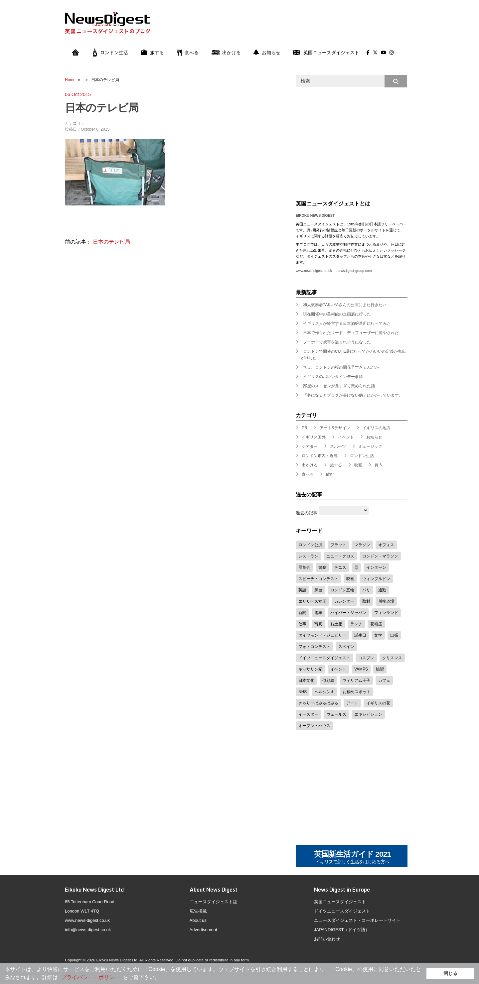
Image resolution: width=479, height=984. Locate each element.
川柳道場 (386, 601)
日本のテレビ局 (111, 242)
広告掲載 (198, 911)
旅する (152, 53)
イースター (308, 714)
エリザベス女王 (312, 601)
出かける (226, 53)
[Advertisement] (286, 28)
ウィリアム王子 (356, 680)
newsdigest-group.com (354, 271)
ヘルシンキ (325, 691)
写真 (318, 624)
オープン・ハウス (314, 725)
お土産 (336, 624)
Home (70, 79)
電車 (318, 612)
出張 (394, 635)
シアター (310, 446)
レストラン (308, 556)
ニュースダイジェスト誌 (213, 901)
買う (379, 465)
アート (352, 703)
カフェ (384, 680)
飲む (330, 474)
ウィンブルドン (376, 578)
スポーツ (338, 446)
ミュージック (370, 446)
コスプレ (366, 658)
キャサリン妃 (310, 669)
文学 (378, 635)
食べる (188, 53)
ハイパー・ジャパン (348, 612)
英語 (302, 590)
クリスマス (392, 658)
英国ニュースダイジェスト (326, 53)
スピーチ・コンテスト (318, 578)
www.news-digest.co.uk (314, 271)
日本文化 (306, 680)
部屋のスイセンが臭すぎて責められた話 (339, 386)
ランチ (356, 624)
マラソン (362, 545)
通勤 (382, 590)
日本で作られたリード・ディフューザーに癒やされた (351, 332)
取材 (366, 601)
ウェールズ (336, 714)
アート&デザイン (335, 428)
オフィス (386, 545)
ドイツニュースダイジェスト (324, 658)
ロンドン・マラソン (380, 556)
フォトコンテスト (314, 646)
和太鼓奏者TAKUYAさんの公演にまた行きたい (345, 305)
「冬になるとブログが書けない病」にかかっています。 (353, 395)
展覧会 (304, 567)
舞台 (318, 590)
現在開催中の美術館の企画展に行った (337, 314)
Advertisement (203, 929)
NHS (302, 691)
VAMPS (361, 669)
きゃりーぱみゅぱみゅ (318, 703)
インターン (376, 567)
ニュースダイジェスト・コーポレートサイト (357, 920)
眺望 (380, 669)
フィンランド (386, 612)
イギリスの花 (378, 703)
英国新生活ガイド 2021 (352, 857)
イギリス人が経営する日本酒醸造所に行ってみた (347, 323)
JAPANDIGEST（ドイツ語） (342, 929)
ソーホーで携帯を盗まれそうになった (337, 342)
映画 (358, 465)
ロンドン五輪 (342, 590)
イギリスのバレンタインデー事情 (333, 376)
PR (304, 428)
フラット (338, 545)
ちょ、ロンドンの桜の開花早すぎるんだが (341, 367)
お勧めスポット (357, 691)
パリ (366, 590)
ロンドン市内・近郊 (320, 455)
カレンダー (344, 601)
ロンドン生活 (110, 53)
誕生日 (360, 635)
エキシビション (368, 714)
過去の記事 (306, 512)
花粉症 (376, 624)
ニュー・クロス (340, 556)
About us (198, 920)
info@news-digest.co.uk (88, 929)
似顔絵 (328, 680)
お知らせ (266, 53)
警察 (322, 567)
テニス (340, 567)
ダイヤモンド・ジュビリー (322, 635)
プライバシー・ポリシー (90, 977)
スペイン (346, 646)
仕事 (302, 624)
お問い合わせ (327, 938)
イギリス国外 (314, 437)
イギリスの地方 (377, 428)
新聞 (302, 612)
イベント (346, 437)
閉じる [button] (450, 973)
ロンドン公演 (310, 545)
